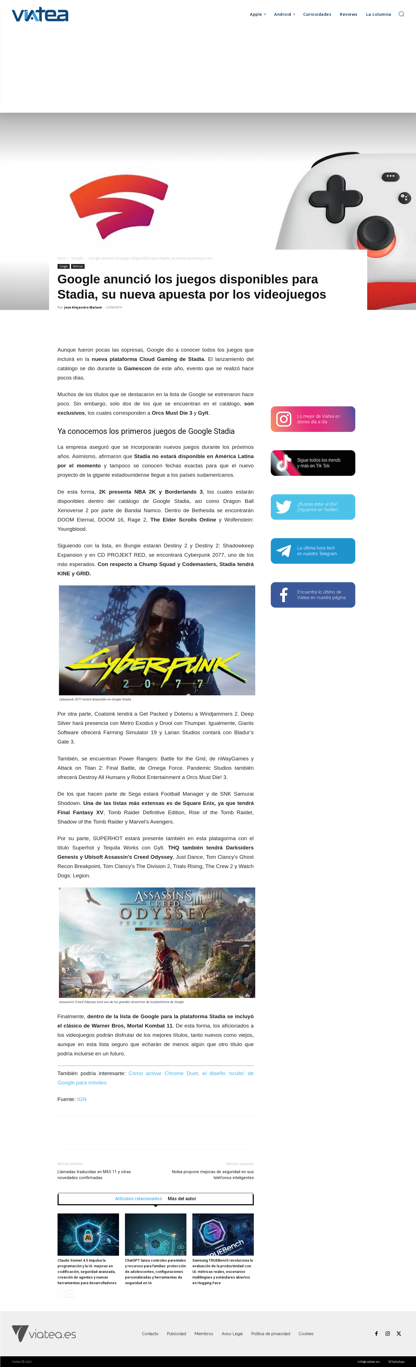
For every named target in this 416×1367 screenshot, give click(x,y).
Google (77, 258)
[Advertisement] (208, 70)
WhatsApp (396, 1362)
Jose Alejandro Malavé (83, 307)
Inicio (62, 258)
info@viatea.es (369, 1362)
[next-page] (70, 1294)
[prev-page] (61, 1294)
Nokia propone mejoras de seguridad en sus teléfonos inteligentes (213, 1174)
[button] (401, 14)
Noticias (78, 266)
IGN (82, 1099)
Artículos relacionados (138, 1199)
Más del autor (182, 1199)
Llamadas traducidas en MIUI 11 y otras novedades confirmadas (94, 1174)
